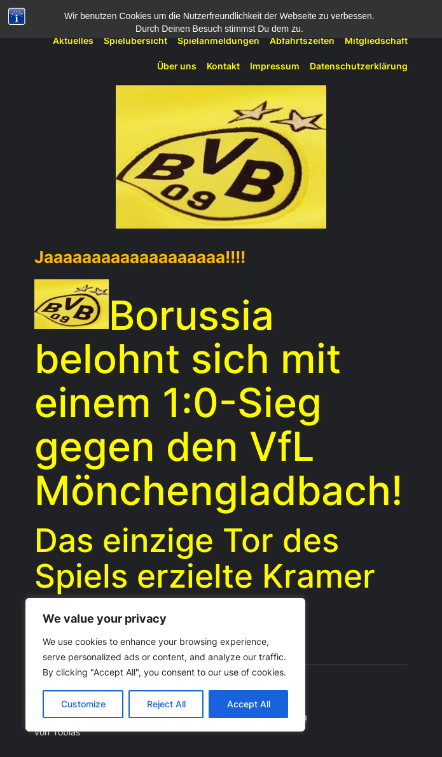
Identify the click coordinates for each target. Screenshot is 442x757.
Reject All (166, 703)
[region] (165, 665)
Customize (83, 703)
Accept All (248, 703)
